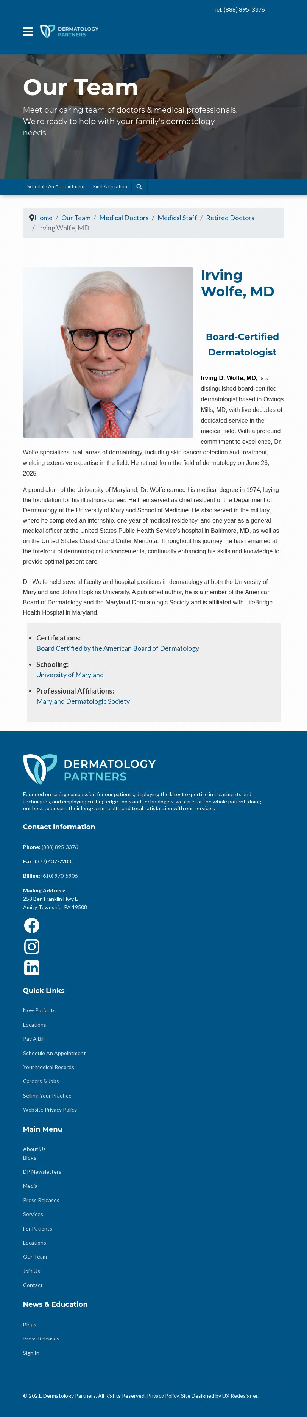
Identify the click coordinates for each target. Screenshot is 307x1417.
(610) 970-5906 (59, 875)
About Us (34, 1149)
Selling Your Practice (47, 1095)
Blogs (29, 1157)
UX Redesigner (239, 1395)
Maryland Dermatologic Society (83, 701)
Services (33, 1214)
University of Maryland (70, 674)
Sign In (31, 1353)
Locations (34, 1024)
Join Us (31, 1271)
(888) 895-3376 (60, 847)
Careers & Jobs (41, 1081)
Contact (33, 1285)
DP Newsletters (42, 1171)
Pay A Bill (34, 1038)
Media (30, 1185)
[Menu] (28, 31)
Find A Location (110, 186)
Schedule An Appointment (56, 186)
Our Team (35, 1256)
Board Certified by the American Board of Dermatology (118, 648)
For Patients (37, 1228)
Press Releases (41, 1200)
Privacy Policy (163, 1395)
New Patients (39, 1010)
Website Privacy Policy (50, 1109)
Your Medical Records (48, 1067)
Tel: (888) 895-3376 (239, 9)
